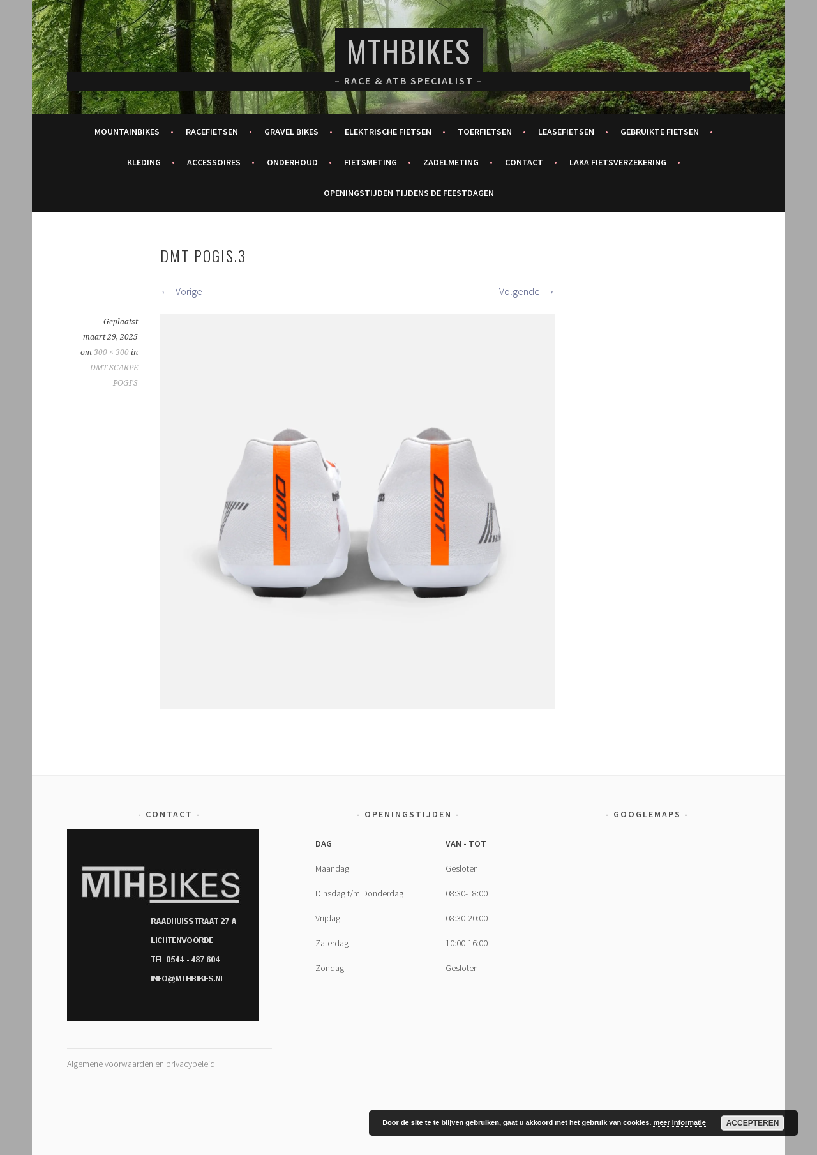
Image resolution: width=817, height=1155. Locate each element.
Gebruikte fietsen (659, 131)
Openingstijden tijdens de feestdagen (409, 193)
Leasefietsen (566, 131)
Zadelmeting (451, 162)
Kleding (144, 162)
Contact (524, 162)
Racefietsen (212, 131)
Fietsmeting (370, 162)
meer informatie (679, 1122)
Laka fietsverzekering (617, 162)
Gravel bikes (291, 131)
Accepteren (752, 1123)
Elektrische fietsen (388, 131)
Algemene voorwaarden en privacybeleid (141, 1063)
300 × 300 (111, 352)
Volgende (527, 291)
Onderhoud (292, 162)
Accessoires (214, 162)
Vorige (181, 291)
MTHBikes (409, 50)
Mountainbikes (127, 131)
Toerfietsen (485, 131)
